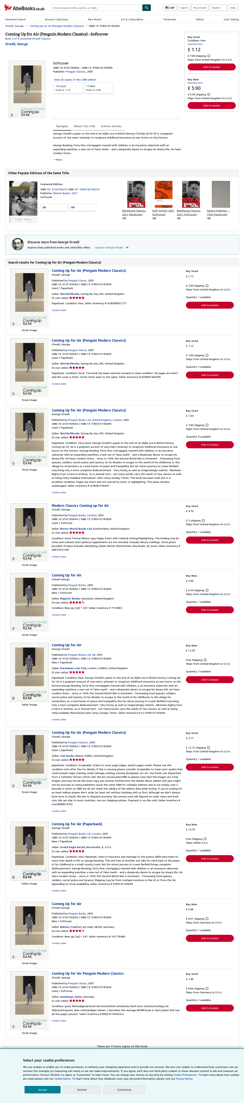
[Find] (146, 7)
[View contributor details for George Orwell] (16, 44)
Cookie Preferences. (185, 1074)
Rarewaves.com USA (73, 668)
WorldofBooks (69, 293)
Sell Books (67, 755)
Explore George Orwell (112, 247)
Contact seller (59, 310)
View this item (195, 44)
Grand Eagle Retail (72, 847)
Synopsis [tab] (62, 126)
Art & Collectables (132, 19)
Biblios (64, 926)
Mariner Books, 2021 (65, 193)
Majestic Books (70, 598)
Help (233, 7)
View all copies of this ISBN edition (75, 79)
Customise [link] (124, 1089)
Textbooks (169, 19)
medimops (67, 996)
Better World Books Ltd (76, 528)
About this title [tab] (84, 126)
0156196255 (60, 189)
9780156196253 (89, 189)
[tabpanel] (117, 147)
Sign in (184, 7)
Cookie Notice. (62, 1078)
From (68, 88)
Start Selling (231, 19)
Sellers (200, 19)
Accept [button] (42, 1089)
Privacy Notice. (184, 1078)
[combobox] (96, 7)
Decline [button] (82, 1089)
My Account (200, 7)
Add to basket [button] (211, 66)
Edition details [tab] (111, 126)
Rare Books (94, 19)
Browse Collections (56, 19)
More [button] (59, 159)
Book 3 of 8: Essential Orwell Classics (28, 38)
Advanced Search (15, 19)
